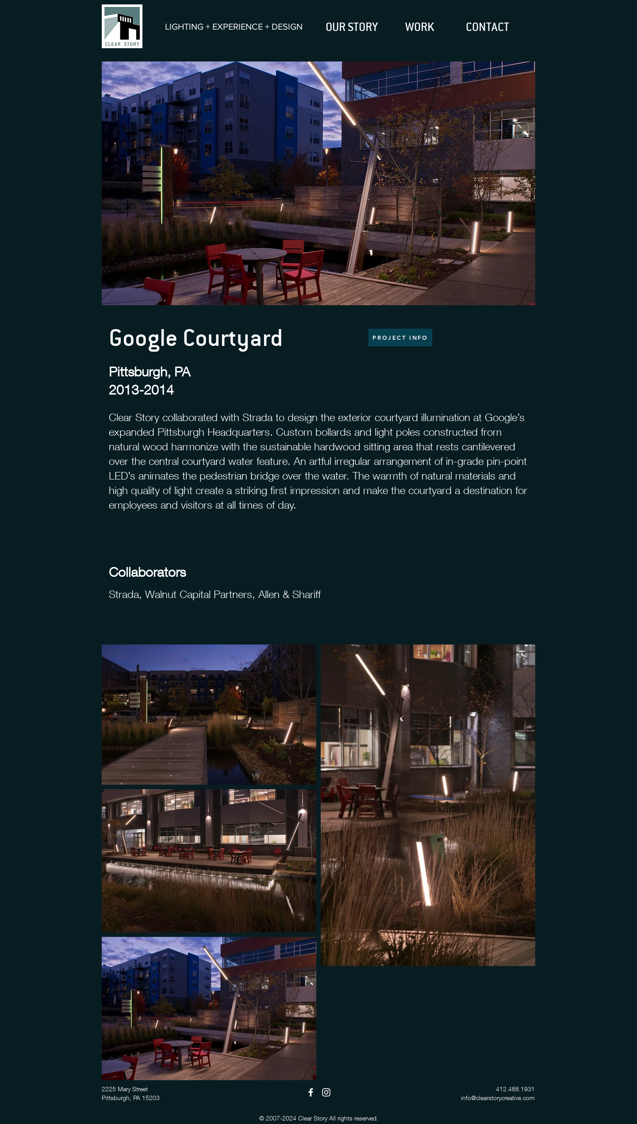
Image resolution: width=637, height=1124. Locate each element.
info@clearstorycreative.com (498, 1097)
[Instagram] (326, 1092)
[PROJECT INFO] (400, 337)
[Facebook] (310, 1092)
